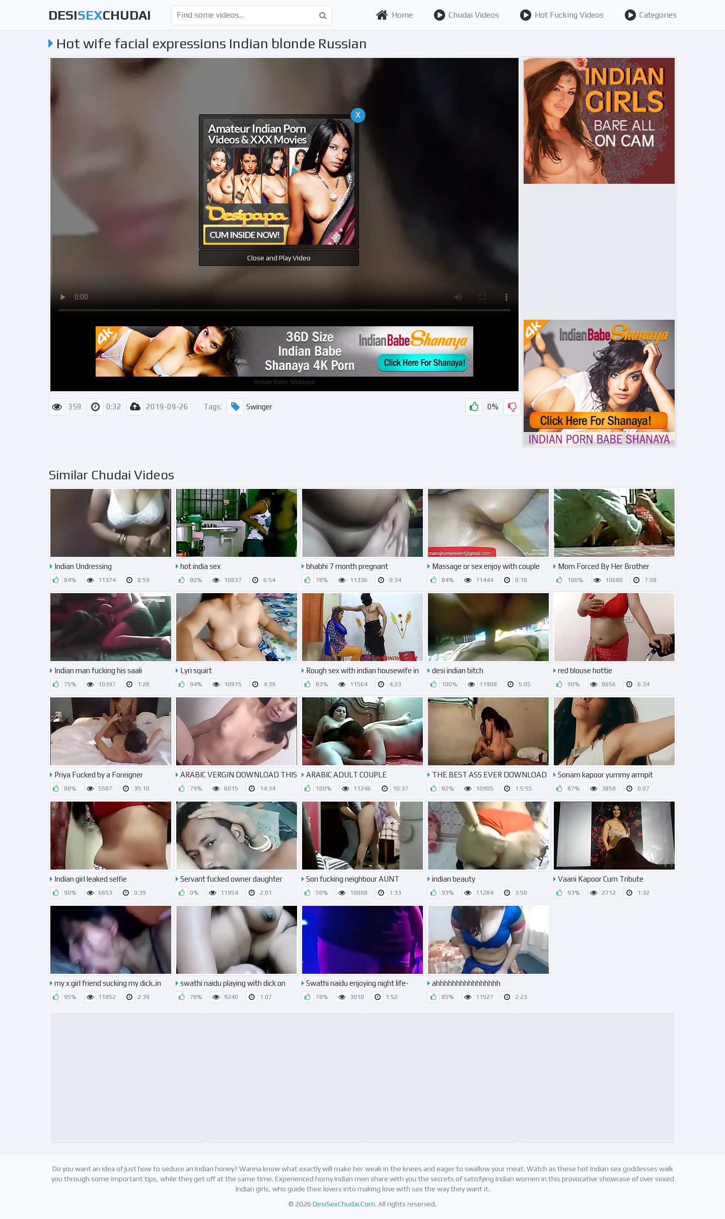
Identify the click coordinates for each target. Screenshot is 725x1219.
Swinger (249, 406)
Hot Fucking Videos (562, 15)
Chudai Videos (466, 15)
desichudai (99, 15)
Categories (650, 15)
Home (394, 15)
